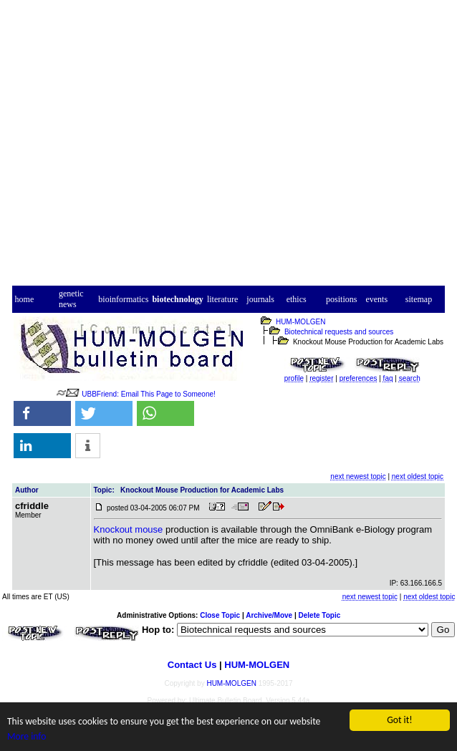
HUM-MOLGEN (300, 322)
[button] (42, 413)
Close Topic (220, 615)
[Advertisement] (229, 147)
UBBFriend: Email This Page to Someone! (149, 394)
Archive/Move (269, 615)
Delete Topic (320, 615)
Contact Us (192, 664)
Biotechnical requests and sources (338, 332)
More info (26, 736)
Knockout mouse (128, 529)
